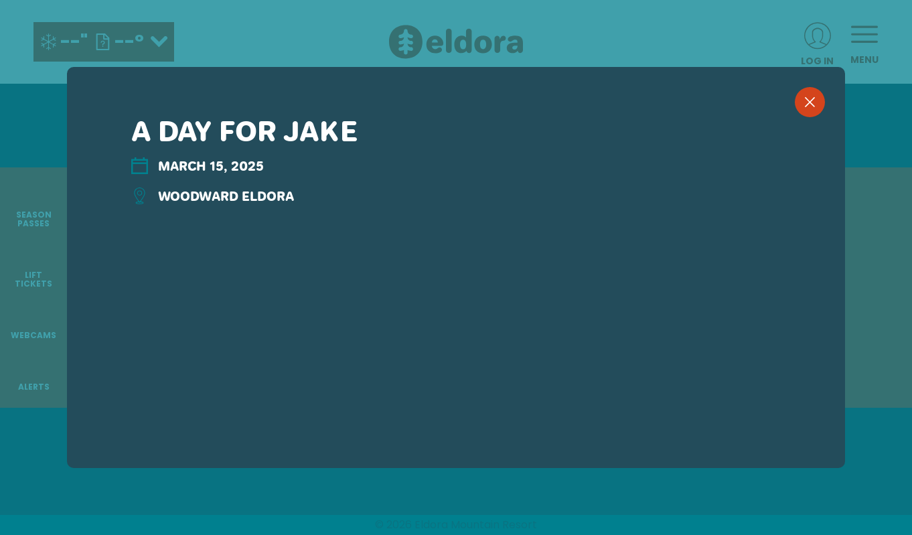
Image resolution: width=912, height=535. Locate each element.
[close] (810, 102)
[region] (456, 289)
